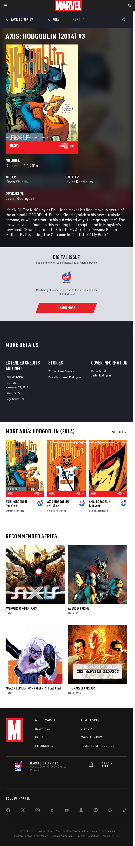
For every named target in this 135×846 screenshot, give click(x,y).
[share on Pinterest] (96, 811)
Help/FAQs (42, 728)
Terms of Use (25, 830)
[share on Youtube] (67, 811)
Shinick (9, 510)
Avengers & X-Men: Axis (21, 608)
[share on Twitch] (110, 811)
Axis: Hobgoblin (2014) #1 (99, 504)
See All (119, 432)
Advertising (90, 720)
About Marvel (45, 720)
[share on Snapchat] (81, 811)
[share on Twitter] (23, 811)
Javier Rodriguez (79, 181)
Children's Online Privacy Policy (30, 835)
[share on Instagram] (38, 811)
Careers (41, 737)
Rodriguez (19, 510)
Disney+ (87, 728)
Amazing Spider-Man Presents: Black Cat (34, 688)
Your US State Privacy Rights (72, 830)
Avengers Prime (78, 608)
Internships (44, 745)
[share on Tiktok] (125, 811)
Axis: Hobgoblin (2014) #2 (58, 504)
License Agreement (62, 835)
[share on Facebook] (8, 811)
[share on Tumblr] (52, 811)
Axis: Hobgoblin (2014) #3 (16, 504)
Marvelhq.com (91, 737)
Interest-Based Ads (88, 835)
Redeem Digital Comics (97, 745)
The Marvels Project (82, 688)
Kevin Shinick (17, 181)
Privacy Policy (44, 830)
